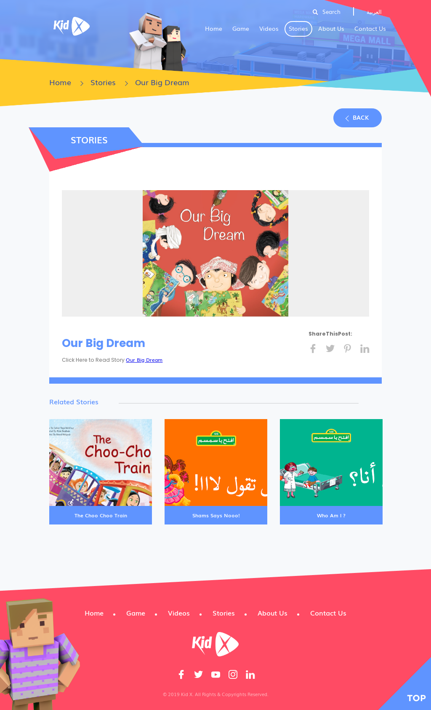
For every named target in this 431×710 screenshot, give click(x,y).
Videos (269, 28)
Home (213, 28)
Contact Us (370, 28)
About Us (331, 28)
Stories (298, 28)
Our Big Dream (144, 359)
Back (361, 117)
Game (240, 28)
